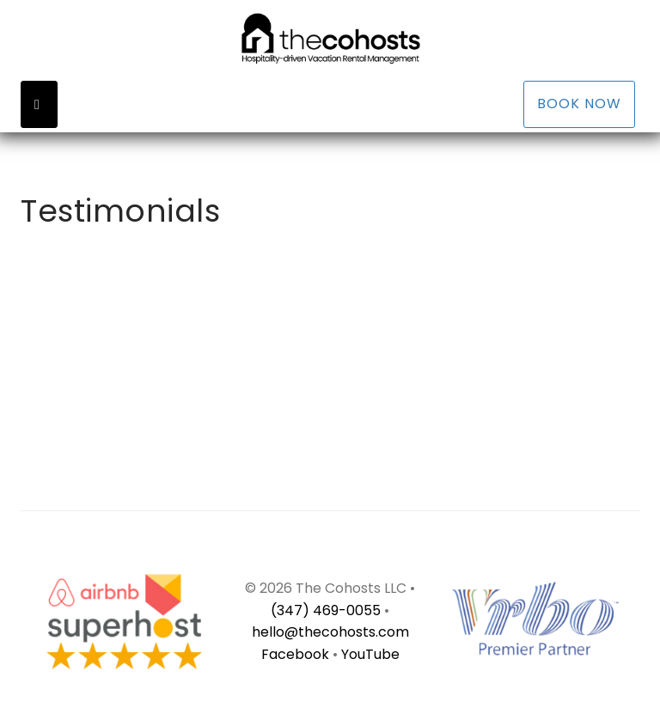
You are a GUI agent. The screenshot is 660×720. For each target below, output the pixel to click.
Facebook (297, 654)
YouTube (370, 654)
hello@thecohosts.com (330, 632)
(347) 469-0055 (326, 610)
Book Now (579, 103)
